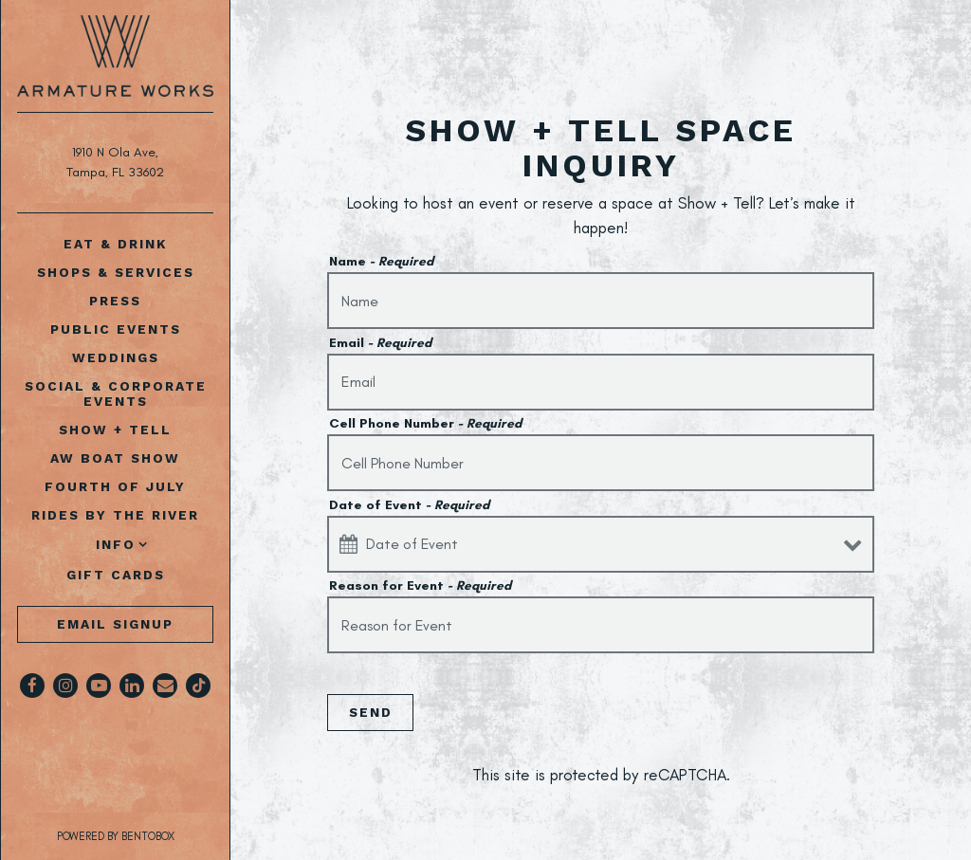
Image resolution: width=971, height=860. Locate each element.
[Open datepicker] (348, 544)
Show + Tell (115, 429)
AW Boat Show (115, 458)
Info (116, 544)
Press (115, 300)
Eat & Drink (115, 243)
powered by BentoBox (144, 835)
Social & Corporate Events (116, 393)
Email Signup (115, 623)
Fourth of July (115, 486)
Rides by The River (115, 514)
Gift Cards (119, 574)
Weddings (115, 357)
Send (371, 712)
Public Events (115, 329)
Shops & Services (115, 272)
